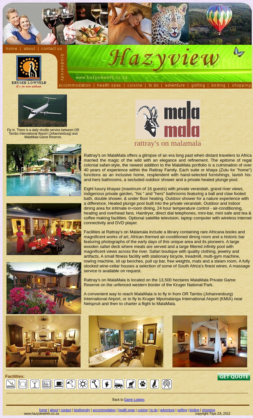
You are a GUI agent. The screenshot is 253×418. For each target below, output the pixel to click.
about (54, 410)
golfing (182, 410)
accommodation (104, 410)
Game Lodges (134, 399)
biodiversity (82, 410)
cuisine (143, 410)
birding (194, 410)
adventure (167, 410)
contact (66, 410)
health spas (126, 410)
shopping (208, 410)
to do (153, 410)
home (43, 410)
